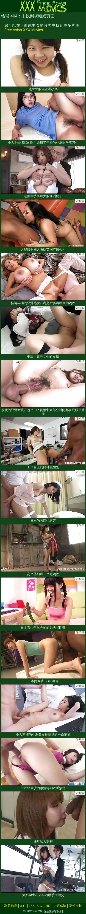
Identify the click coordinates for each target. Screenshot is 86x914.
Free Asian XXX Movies (23, 30)
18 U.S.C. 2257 (40, 906)
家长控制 (75, 906)
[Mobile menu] (4, 6)
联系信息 (10, 906)
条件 (23, 906)
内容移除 (59, 906)
